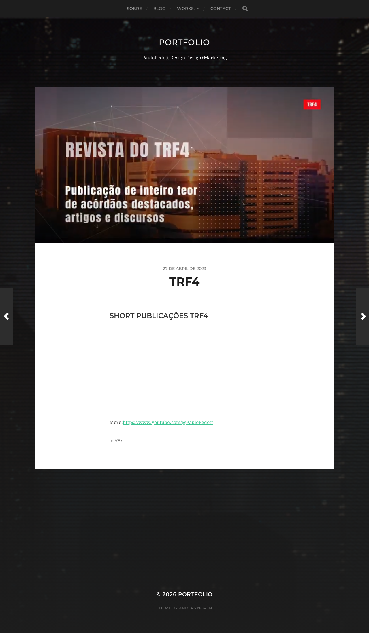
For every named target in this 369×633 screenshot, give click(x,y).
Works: (186, 8)
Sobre (134, 8)
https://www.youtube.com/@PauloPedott (168, 422)
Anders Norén (195, 608)
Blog (159, 8)
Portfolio (184, 42)
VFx (119, 440)
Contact (220, 8)
